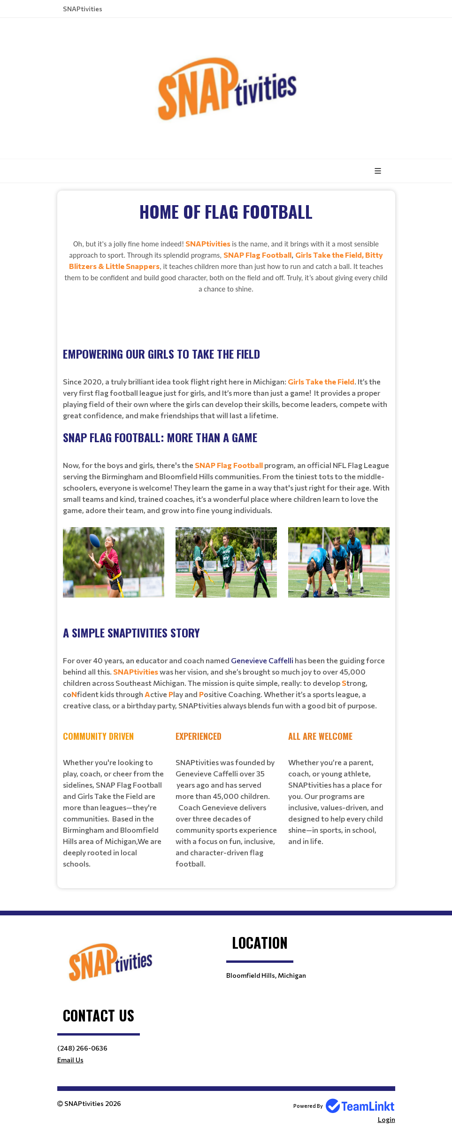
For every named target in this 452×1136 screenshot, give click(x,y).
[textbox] (226, 310)
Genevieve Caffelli (262, 660)
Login (386, 1119)
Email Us (70, 1060)
